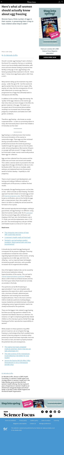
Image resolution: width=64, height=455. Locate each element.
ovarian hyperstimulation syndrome (13, 276)
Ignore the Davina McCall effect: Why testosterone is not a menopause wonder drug (17, 363)
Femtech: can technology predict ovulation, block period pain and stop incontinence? (18, 242)
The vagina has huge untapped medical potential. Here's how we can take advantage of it (18, 349)
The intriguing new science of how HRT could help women (17, 234)
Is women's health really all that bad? (18, 237)
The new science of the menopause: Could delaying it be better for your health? (17, 356)
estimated (29, 213)
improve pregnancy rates (12, 196)
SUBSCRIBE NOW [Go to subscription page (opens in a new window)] (50, 57)
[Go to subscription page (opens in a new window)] (50, 46)
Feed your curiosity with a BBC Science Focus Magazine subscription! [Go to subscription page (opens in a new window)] (50, 51)
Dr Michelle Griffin (7, 373)
